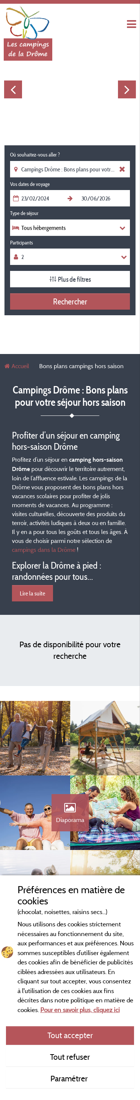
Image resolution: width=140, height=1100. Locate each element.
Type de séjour (24, 213)
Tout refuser (70, 1057)
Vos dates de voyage (30, 184)
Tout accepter (70, 1035)
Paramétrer (70, 1078)
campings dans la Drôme (43, 549)
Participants (21, 242)
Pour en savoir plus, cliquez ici (80, 1010)
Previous (13, 89)
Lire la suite (32, 593)
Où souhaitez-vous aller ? (35, 154)
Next (127, 89)
